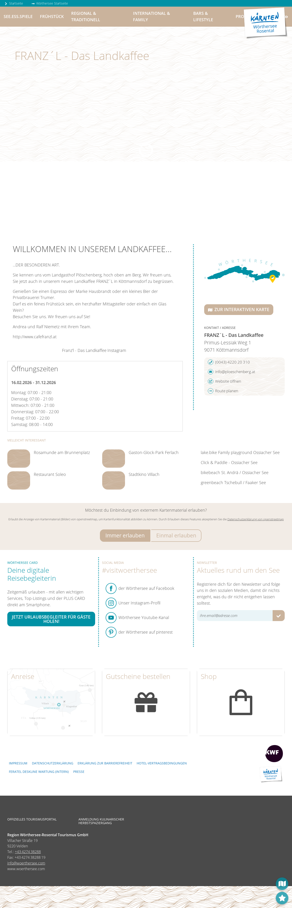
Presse (78, 771)
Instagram (116, 350)
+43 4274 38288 (28, 851)
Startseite (13, 3)
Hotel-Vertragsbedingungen (162, 763)
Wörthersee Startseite (49, 3)
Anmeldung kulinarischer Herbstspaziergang (101, 821)
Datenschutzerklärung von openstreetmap (255, 519)
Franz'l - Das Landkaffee (84, 350)
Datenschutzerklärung (52, 763)
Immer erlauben (125, 535)
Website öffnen (224, 381)
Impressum (18, 763)
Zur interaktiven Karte (238, 309)
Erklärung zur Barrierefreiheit (105, 763)
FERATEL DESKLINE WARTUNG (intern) (39, 771)
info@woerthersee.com (26, 863)
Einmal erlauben (176, 535)
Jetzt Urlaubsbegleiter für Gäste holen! (51, 619)
